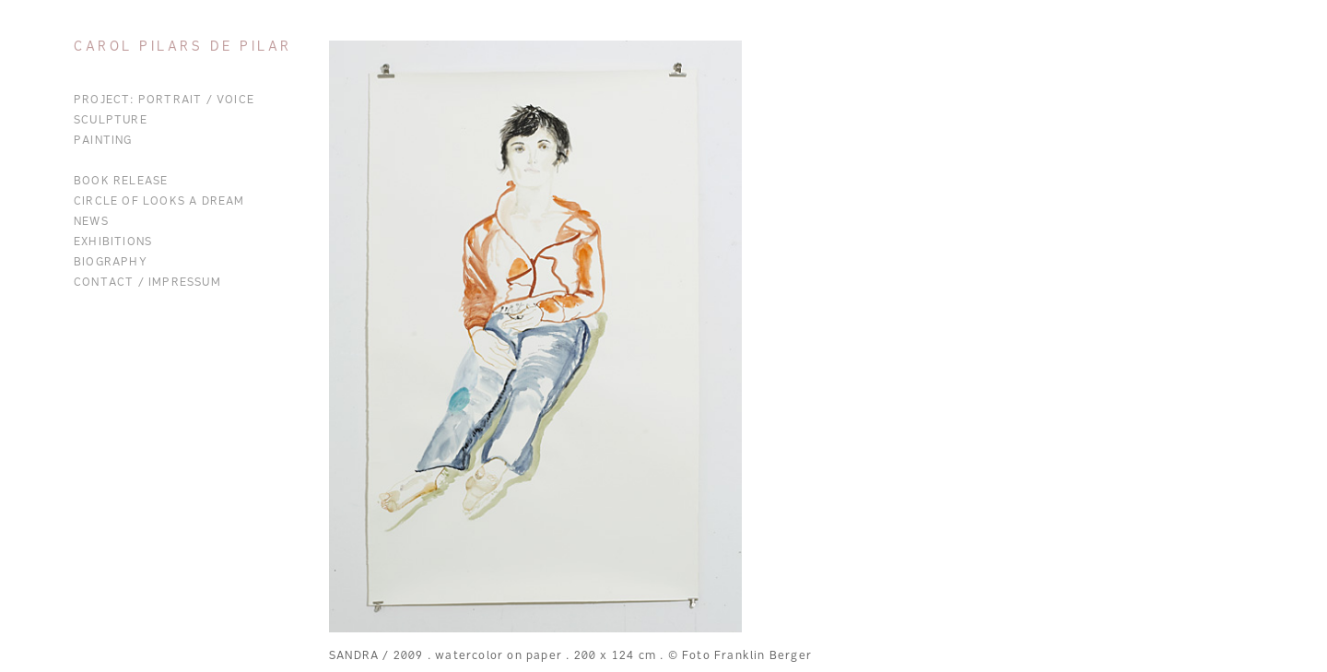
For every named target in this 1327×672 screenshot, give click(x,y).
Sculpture (110, 120)
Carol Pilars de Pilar (183, 47)
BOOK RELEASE (121, 181)
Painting (103, 141)
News (91, 222)
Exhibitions (113, 242)
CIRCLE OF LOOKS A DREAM (159, 201)
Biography (110, 262)
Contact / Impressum (147, 283)
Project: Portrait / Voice (164, 100)
